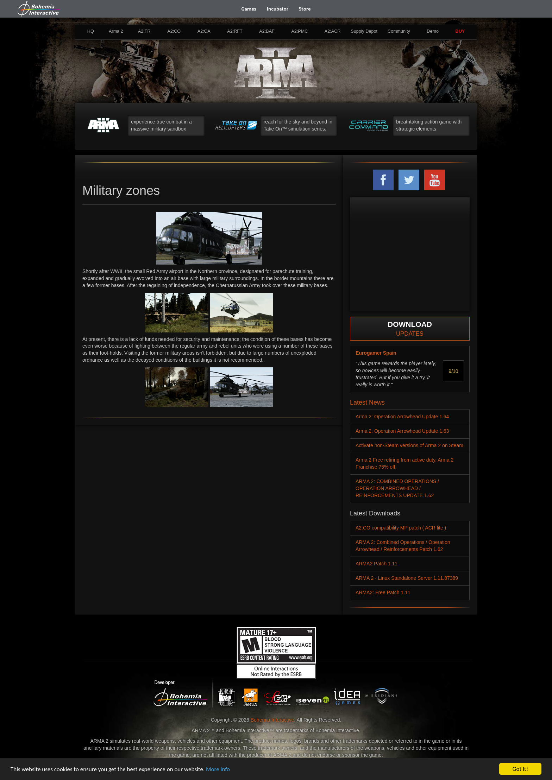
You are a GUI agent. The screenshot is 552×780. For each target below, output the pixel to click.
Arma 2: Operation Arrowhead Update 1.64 (402, 416)
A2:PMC (299, 31)
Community (399, 31)
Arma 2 (116, 31)
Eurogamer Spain (376, 353)
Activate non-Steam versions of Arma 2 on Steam (409, 445)
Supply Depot (364, 31)
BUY (460, 31)
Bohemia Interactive (272, 720)
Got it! (520, 769)
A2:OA (204, 31)
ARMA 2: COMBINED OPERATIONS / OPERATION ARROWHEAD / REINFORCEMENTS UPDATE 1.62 (397, 488)
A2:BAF (266, 31)
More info (218, 769)
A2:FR (144, 31)
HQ (90, 31)
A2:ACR (333, 31)
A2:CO (174, 31)
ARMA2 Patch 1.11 (376, 563)
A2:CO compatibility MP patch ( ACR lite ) (401, 528)
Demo (433, 31)
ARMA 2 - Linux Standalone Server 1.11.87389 (407, 578)
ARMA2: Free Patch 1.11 (383, 592)
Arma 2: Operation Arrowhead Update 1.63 (402, 431)
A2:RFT (234, 31)
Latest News (367, 402)
